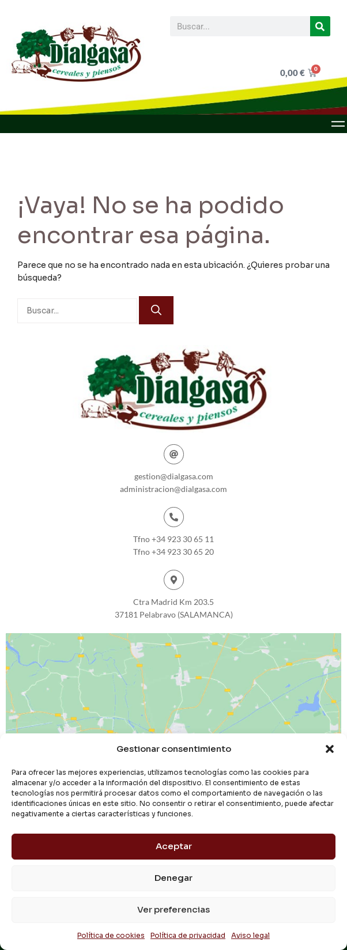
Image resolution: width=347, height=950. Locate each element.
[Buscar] (320, 26)
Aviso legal (250, 935)
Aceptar (174, 846)
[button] (329, 749)
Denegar (173, 877)
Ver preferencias (173, 909)
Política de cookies (111, 935)
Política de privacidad (187, 935)
